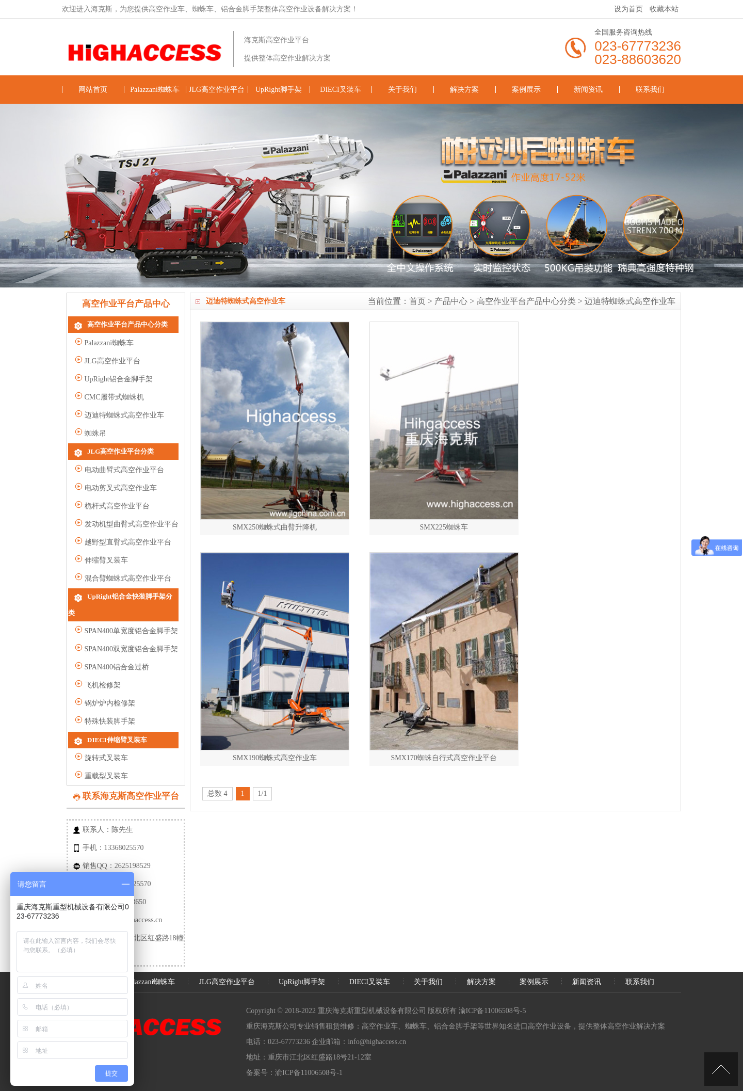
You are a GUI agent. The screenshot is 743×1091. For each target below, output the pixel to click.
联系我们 (650, 89)
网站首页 (92, 89)
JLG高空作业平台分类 (120, 454)
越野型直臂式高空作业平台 (123, 545)
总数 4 (217, 774)
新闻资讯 (588, 89)
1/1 (262, 774)
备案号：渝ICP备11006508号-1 (294, 1062)
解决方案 (464, 89)
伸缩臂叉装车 (101, 563)
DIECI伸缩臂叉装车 (117, 729)
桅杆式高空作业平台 (112, 509)
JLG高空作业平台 (217, 89)
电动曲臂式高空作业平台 (119, 473)
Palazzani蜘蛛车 (155, 89)
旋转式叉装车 (101, 748)
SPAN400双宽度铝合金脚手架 (126, 637)
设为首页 (628, 9)
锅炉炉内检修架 (105, 692)
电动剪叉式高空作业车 (116, 491)
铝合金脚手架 (455, 1016)
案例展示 (526, 89)
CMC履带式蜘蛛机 (109, 399)
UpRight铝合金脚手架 (114, 380)
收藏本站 (664, 9)
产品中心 (450, 301)
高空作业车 (380, 1016)
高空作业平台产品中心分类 (526, 301)
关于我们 (402, 89)
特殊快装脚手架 (105, 710)
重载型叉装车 (101, 766)
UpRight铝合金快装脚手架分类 (133, 600)
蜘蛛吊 (90, 435)
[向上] (721, 1069)
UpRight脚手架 (278, 89)
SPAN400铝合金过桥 (112, 656)
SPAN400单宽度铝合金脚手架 (126, 619)
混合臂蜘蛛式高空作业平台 (123, 581)
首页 (417, 301)
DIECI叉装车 (340, 89)
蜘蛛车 (416, 1016)
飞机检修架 (98, 674)
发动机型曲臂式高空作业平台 (127, 527)
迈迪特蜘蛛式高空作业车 (630, 301)
